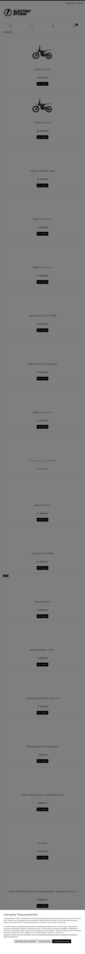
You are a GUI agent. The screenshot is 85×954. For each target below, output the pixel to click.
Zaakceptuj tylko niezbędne (25, 941)
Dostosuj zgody (44, 941)
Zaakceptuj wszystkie (62, 941)
